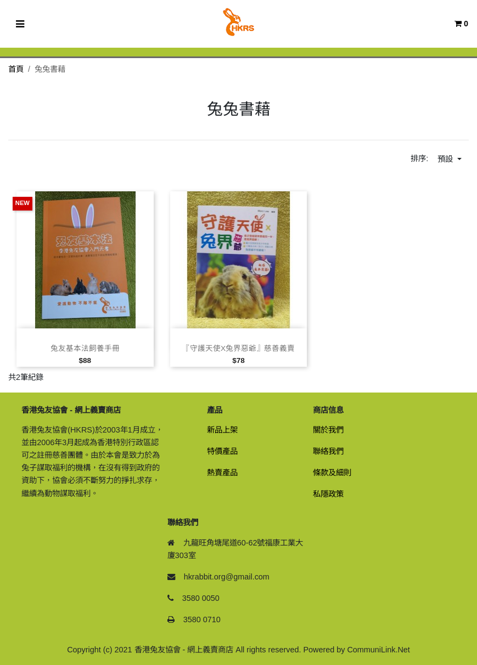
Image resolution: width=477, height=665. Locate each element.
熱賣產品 (222, 472)
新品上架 (222, 429)
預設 (446, 159)
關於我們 (328, 429)
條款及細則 (332, 472)
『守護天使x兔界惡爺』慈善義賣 (238, 348)
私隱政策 (328, 494)
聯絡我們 (328, 451)
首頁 (16, 69)
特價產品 (222, 451)
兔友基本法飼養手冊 (85, 348)
